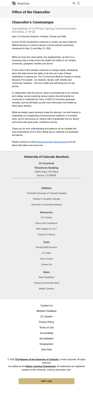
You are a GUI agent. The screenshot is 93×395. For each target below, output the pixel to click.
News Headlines (46, 277)
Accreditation (46, 338)
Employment (46, 344)
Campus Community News (46, 283)
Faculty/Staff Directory (46, 247)
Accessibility (46, 333)
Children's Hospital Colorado (46, 199)
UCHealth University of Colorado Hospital (46, 193)
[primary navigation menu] (78, 3)
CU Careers (46, 217)
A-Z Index (46, 253)
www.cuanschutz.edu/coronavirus (53, 142)
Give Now (46, 349)
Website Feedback (46, 311)
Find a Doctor (46, 259)
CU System (46, 316)
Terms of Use (46, 327)
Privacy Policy (46, 322)
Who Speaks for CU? (46, 229)
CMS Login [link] (46, 381)
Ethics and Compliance (46, 223)
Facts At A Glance (46, 234)
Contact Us (46, 264)
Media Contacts (46, 288)
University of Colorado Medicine (46, 204)
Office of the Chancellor (31, 12)
